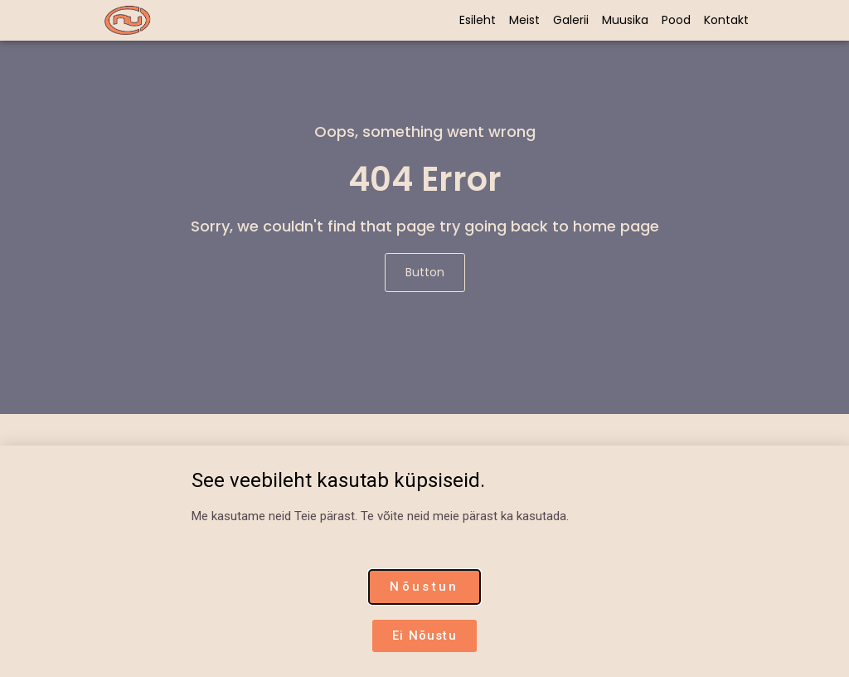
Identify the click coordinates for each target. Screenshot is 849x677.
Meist (524, 20)
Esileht (477, 20)
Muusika (625, 20)
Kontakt (726, 20)
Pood (676, 20)
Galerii (571, 20)
